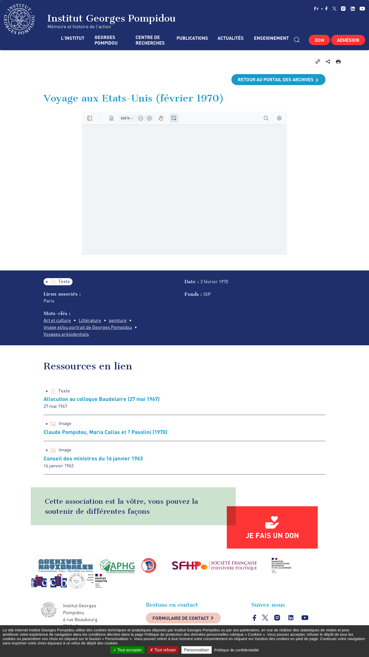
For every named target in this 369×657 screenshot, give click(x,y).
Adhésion (348, 40)
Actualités (231, 38)
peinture (118, 320)
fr (318, 8)
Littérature (90, 320)
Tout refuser (163, 650)
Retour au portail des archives (276, 79)
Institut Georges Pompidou (90, 19)
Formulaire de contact (180, 618)
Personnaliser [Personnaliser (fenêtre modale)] (196, 650)
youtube (362, 9)
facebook (326, 8)
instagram (343, 9)
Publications (192, 38)
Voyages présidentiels (66, 334)
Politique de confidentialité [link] (236, 650)
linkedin (353, 9)
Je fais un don (272, 535)
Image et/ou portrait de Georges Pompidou (88, 327)
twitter (334, 8)
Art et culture (57, 320)
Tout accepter (127, 650)
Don (319, 40)
